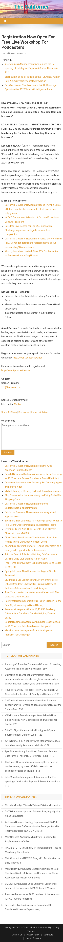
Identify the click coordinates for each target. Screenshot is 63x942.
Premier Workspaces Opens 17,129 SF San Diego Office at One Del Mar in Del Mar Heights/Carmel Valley (30, 613)
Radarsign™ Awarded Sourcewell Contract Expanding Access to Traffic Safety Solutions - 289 (33, 666)
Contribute (48, 935)
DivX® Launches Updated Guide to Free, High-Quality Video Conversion (32, 813)
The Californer (31, 7)
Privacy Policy (33, 935)
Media (17, 404)
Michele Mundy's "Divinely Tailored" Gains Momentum (33, 491)
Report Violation (39, 412)
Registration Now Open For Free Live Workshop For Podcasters (28, 42)
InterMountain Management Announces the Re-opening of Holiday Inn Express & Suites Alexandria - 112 (32, 68)
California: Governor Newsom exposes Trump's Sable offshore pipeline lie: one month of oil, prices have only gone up (33, 209)
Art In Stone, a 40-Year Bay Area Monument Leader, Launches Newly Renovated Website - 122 (32, 743)
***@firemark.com (11, 387)
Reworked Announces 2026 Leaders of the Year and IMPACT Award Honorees (32, 896)
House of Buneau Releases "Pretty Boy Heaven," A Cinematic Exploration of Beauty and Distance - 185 (32, 692)
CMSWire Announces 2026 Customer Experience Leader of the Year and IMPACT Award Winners (31, 886)
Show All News (9, 412)
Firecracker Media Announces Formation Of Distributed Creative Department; (28, 907)
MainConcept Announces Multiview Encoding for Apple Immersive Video (30, 839)
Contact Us (17, 935)
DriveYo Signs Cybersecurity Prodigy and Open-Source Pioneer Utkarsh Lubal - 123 (30, 732)
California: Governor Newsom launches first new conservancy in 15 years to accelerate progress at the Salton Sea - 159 (33, 705)
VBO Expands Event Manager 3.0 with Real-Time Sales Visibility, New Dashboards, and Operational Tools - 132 (31, 720)
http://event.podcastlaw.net (27, 357)
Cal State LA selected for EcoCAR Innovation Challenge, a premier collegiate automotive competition (28, 230)
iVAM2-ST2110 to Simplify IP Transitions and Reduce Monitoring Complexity (33, 849)
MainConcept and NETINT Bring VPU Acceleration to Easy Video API (32, 860)
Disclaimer (24, 412)
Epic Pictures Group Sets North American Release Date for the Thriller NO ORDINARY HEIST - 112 (31, 753)
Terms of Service (33, 938)
